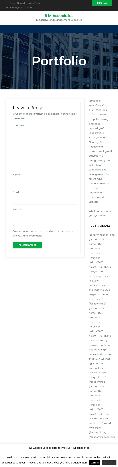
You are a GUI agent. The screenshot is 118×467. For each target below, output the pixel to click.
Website (18, 209)
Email (16, 192)
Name (17, 174)
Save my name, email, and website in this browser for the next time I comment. (43, 233)
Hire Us (102, 3)
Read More (109, 462)
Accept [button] (94, 462)
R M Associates (59, 15)
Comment (20, 125)
